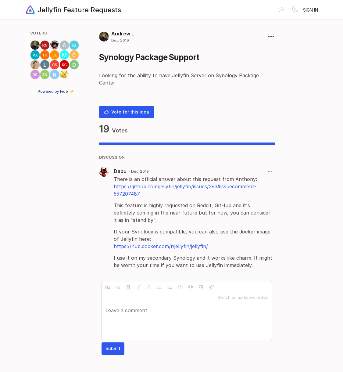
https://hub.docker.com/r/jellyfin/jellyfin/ (161, 246)
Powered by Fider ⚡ (56, 91)
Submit (112, 348)
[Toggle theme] (295, 9)
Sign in (310, 10)
